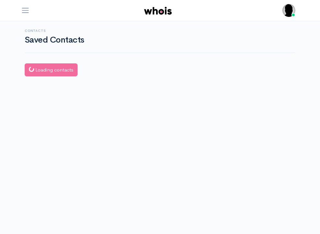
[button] (288, 10)
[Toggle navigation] (25, 10)
